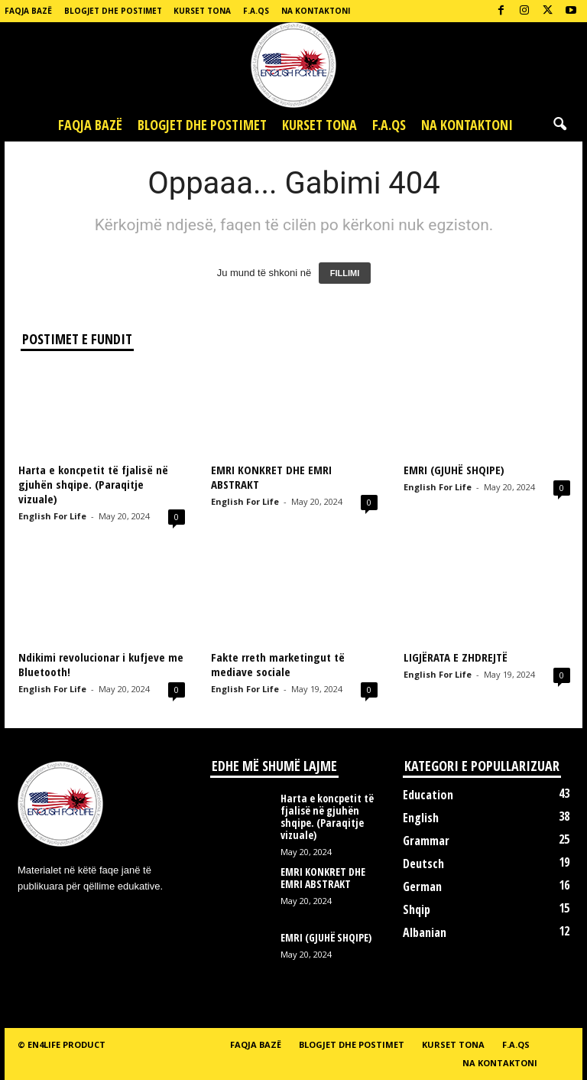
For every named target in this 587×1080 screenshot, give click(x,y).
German (422, 886)
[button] (559, 125)
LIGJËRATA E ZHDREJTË (456, 657)
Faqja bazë (28, 10)
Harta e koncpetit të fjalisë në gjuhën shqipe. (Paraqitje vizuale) (93, 484)
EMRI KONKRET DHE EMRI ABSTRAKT (271, 477)
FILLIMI (345, 273)
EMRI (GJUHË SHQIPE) (454, 469)
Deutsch (423, 863)
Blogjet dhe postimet (113, 10)
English (421, 817)
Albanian (424, 932)
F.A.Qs (256, 10)
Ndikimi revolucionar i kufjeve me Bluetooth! (100, 664)
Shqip (416, 909)
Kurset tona (202, 10)
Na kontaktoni (315, 10)
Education (428, 794)
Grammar (426, 840)
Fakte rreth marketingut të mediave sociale (278, 664)
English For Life (52, 516)
